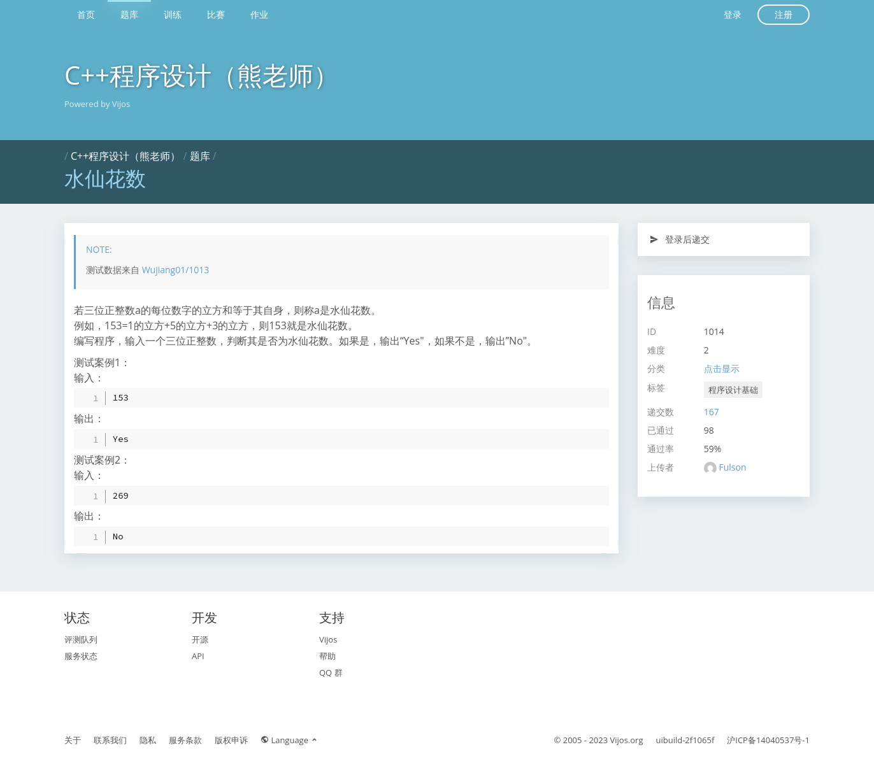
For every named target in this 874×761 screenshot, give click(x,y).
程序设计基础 (733, 389)
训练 (173, 14)
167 (711, 412)
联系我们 (110, 740)
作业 (259, 14)
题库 (129, 14)
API (198, 656)
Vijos (328, 639)
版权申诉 (231, 740)
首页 (86, 14)
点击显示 (722, 368)
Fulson (732, 467)
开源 (200, 639)
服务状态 (80, 656)
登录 (732, 14)
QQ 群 (331, 672)
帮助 (327, 656)
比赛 (216, 14)
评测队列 (80, 639)
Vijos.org (626, 740)
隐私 (148, 740)
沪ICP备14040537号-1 (768, 740)
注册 (783, 14)
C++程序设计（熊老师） (201, 74)
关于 (72, 740)
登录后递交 (679, 239)
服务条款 (185, 740)
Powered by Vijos (97, 104)
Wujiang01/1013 (176, 270)
